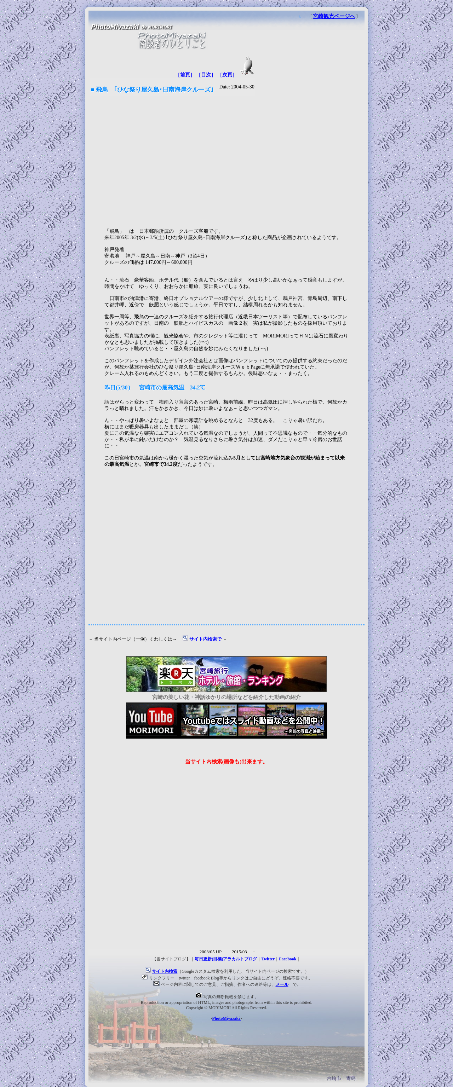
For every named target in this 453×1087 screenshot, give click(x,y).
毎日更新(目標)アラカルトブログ (226, 958)
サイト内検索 (164, 971)
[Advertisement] (226, 159)
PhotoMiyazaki (226, 1018)
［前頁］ (185, 74)
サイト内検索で (205, 639)
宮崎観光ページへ (334, 16)
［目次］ (206, 74)
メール (282, 984)
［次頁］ (227, 74)
